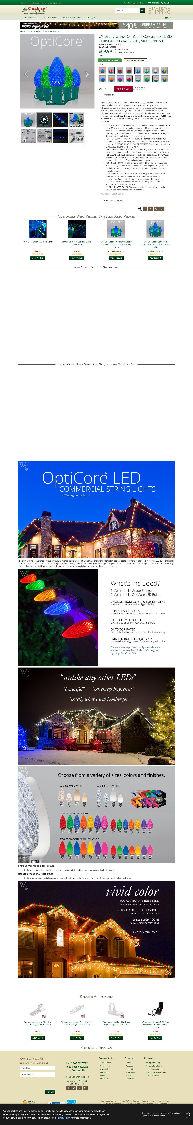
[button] (87, 74)
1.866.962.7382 (79, 1063)
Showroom (130, 1079)
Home (22, 31)
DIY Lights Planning (153, 1063)
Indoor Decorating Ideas (155, 1069)
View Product (37, 258)
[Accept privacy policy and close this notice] (187, 1114)
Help (141, 3)
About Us (127, 3)
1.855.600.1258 (79, 1066)
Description (108, 94)
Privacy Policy (105, 1066)
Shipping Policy (105, 1063)
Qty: (101, 88)
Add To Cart (123, 88)
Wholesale (130, 1075)
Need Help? (104, 1072)
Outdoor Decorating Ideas (156, 1072)
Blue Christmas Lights (51, 31)
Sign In (135, 3)
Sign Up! (50, 1092)
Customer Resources (153, 1075)
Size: (101, 55)
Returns (103, 1075)
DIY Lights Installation (154, 1066)
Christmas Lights (33, 31)
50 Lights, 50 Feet (109, 60)
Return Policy (105, 1069)
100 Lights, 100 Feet (135, 60)
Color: (101, 64)
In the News (130, 1072)
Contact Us (78, 1070)
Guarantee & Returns (112, 200)
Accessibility (104, 1079)
